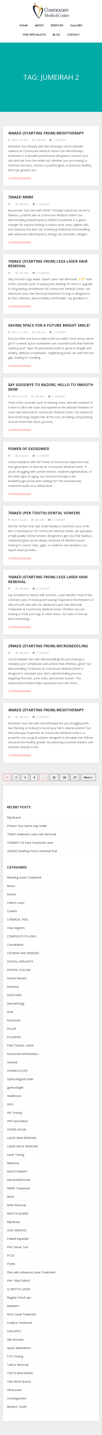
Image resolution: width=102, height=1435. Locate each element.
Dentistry (13, 987)
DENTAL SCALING (19, 970)
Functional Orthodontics (22, 1054)
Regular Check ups (19, 1297)
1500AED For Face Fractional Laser (30, 843)
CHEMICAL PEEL (18, 919)
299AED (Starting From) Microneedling (48, 645)
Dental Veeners (17, 978)
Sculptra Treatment (19, 1323)
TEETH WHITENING (20, 1373)
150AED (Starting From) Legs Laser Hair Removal (48, 263)
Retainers (13, 1306)
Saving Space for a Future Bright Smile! (49, 325)
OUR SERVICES (16, 1230)
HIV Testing (14, 1113)
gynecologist (15, 1087)
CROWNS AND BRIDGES (23, 953)
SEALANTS (14, 1331)
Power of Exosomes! (28, 448)
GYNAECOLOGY (17, 1071)
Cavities (12, 911)
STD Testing (15, 1356)
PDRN (11, 1264)
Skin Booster (15, 1339)
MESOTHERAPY (17, 1171)
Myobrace (13, 1222)
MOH (10, 1197)
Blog (56, 35)
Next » (88, 777)
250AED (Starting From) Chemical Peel (32, 851)
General (12, 1062)
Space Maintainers (19, 1348)
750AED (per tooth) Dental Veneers (44, 512)
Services (57, 25)
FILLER (11, 1029)
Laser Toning (15, 1155)
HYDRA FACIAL (17, 1129)
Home (24, 25)
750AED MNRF (20, 197)
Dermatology (15, 1003)
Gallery (76, 25)
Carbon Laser (16, 903)
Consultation (15, 945)
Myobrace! (14, 817)
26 (64, 777)
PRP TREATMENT (18, 1281)
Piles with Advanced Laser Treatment (31, 1272)
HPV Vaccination (17, 1121)
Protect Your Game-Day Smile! (27, 826)
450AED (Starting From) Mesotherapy (46, 133)
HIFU (10, 1104)
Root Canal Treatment (21, 1314)
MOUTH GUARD (17, 1213)
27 (74, 777)
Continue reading (19, 178)
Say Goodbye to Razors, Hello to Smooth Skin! (50, 387)
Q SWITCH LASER (18, 1289)
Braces (11, 894)
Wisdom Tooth (17, 1407)
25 (54, 777)
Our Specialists (34, 35)
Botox (11, 886)
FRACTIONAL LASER (20, 1045)
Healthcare (14, 1096)
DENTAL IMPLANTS (20, 961)
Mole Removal (16, 1205)
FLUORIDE (14, 1037)
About (39, 25)
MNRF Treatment (18, 1188)
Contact (73, 35)
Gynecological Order (20, 1079)
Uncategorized (16, 1398)
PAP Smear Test (17, 1247)
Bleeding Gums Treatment (24, 877)
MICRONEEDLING (19, 1180)
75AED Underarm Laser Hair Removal (31, 834)
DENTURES (14, 995)
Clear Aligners (16, 928)
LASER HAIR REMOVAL (22, 1138)
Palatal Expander (18, 1239)
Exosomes (14, 1020)
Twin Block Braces (19, 1381)
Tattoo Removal (17, 1365)
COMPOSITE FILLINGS (22, 936)
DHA (10, 1012)
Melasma (13, 1163)
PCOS (10, 1255)
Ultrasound (14, 1390)
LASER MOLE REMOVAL (22, 1146)
